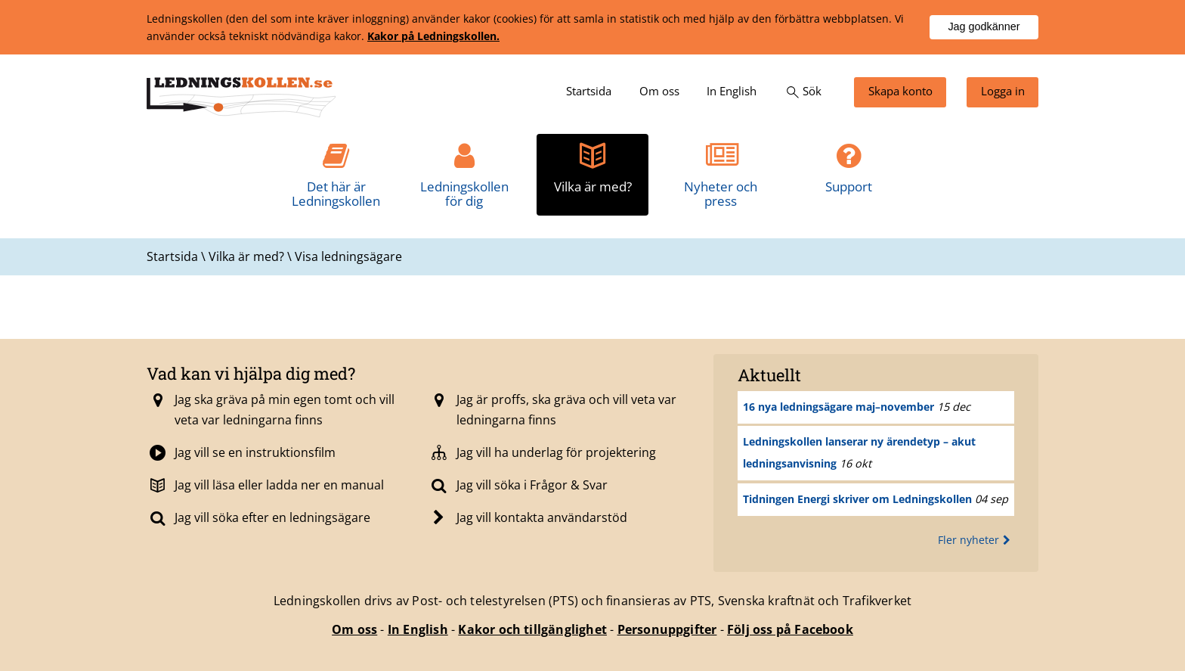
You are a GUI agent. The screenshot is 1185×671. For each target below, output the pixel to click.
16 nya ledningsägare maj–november (838, 406)
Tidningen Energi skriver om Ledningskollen (857, 499)
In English (418, 629)
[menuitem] (588, 92)
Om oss (354, 629)
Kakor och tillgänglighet (532, 629)
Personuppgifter (667, 629)
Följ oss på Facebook (790, 629)
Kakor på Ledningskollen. (433, 36)
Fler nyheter (976, 540)
